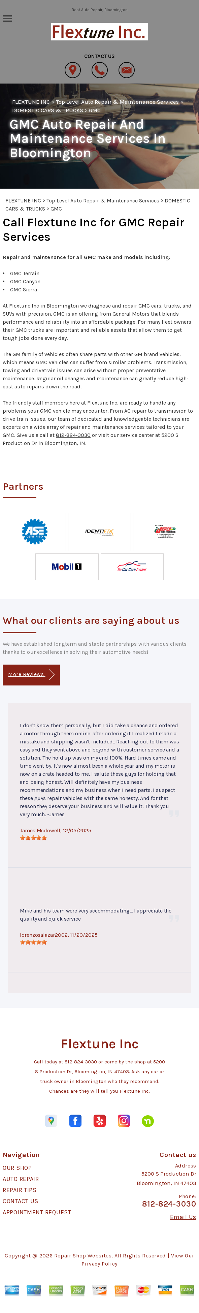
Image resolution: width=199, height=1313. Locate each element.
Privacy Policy (99, 1263)
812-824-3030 (73, 435)
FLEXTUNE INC (31, 101)
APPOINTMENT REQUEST (37, 1212)
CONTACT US (20, 1201)
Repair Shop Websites (83, 1255)
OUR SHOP (17, 1168)
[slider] (33, 837)
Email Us (183, 1217)
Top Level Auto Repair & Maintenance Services (117, 101)
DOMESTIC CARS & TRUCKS (47, 110)
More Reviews (31, 674)
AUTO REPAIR (21, 1179)
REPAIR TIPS (20, 1190)
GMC (95, 110)
